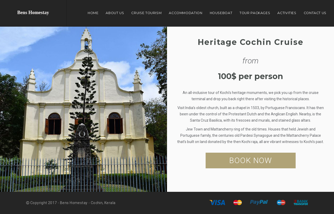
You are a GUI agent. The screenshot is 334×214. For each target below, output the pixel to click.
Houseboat (221, 13)
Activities (286, 13)
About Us (115, 13)
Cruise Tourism (146, 13)
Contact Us (315, 13)
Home (93, 13)
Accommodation (185, 13)
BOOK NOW (250, 160)
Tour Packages (255, 13)
